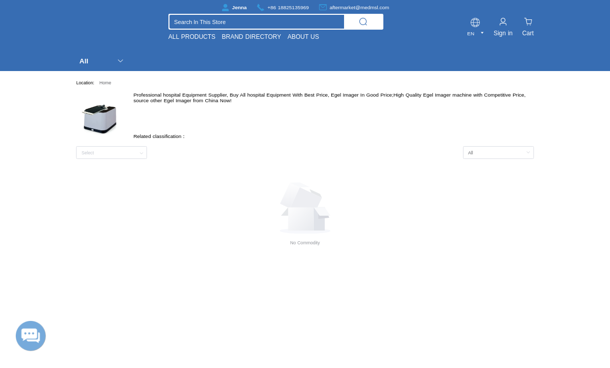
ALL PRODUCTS (191, 36)
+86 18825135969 (288, 7)
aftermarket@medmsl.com (359, 7)
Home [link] (105, 82)
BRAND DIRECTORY (251, 36)
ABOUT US (303, 36)
